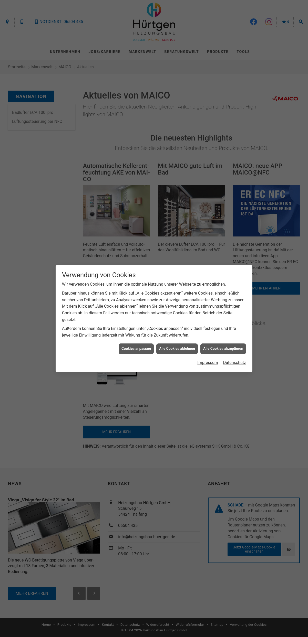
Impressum (207, 362)
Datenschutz (234, 362)
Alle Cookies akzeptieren (223, 349)
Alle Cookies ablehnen (177, 349)
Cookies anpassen (136, 349)
